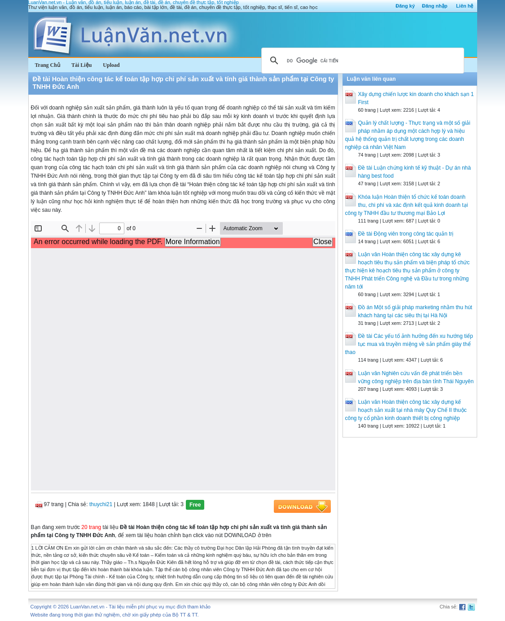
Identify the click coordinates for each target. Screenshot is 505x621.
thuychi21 (100, 504)
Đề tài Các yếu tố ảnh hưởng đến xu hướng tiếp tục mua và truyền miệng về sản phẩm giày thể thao (409, 344)
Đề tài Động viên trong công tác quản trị (406, 234)
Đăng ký (405, 6)
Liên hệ (464, 6)
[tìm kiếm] (361, 60)
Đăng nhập (435, 6)
